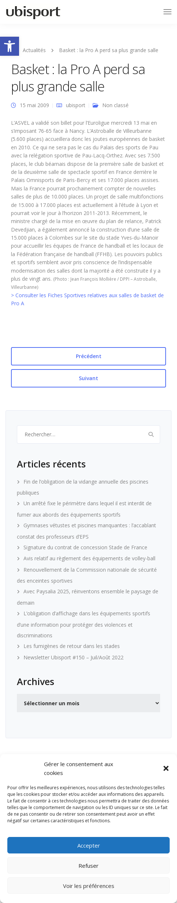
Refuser (88, 865)
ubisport (75, 105)
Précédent (89, 356)
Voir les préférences (88, 885)
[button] (9, 46)
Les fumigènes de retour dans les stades (71, 645)
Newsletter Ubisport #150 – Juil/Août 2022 (73, 657)
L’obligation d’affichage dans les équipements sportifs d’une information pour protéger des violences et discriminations (83, 624)
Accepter (88, 845)
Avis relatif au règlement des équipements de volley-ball (89, 558)
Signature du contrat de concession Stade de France (85, 547)
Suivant (88, 378)
